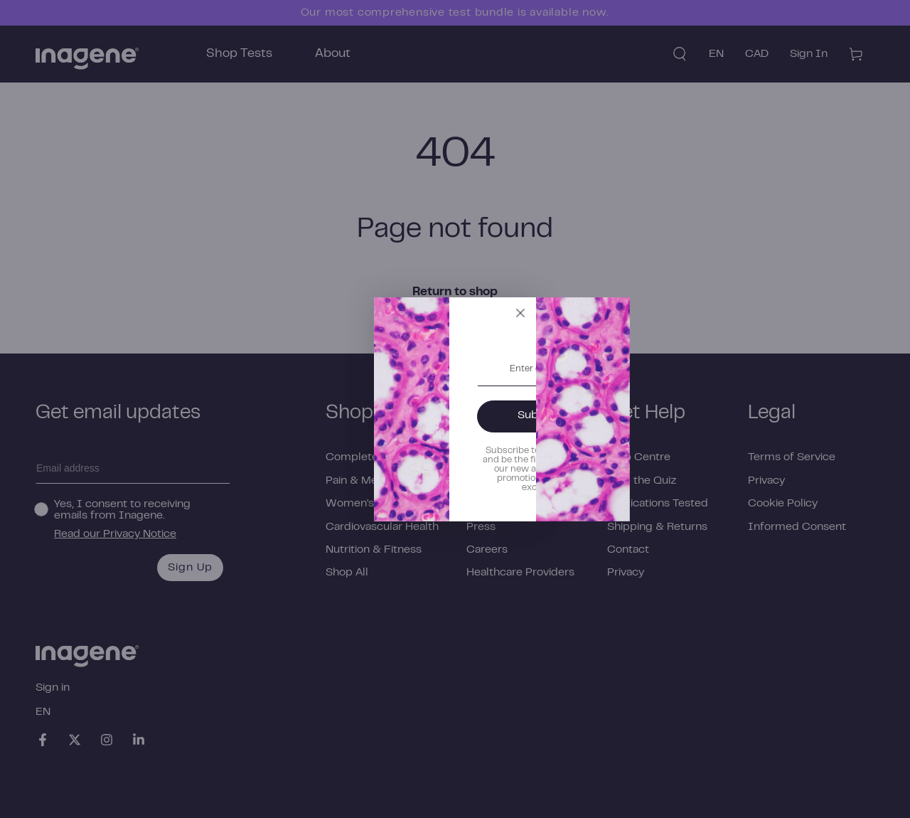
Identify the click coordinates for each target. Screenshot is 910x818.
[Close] (687, 322)
